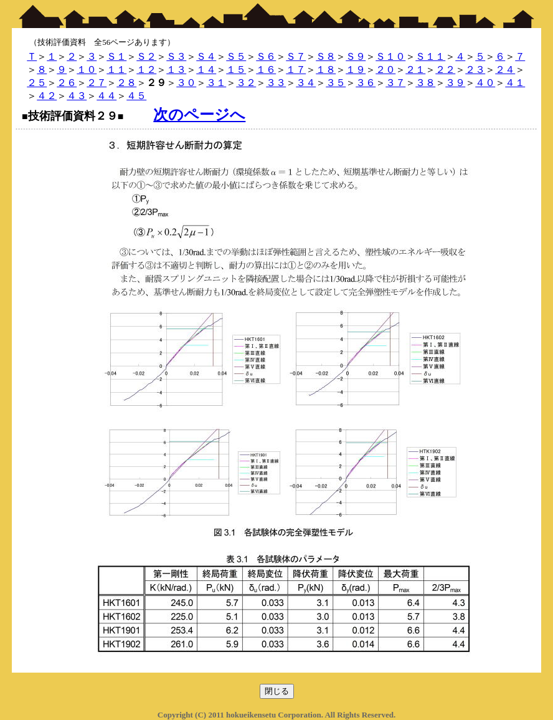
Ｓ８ (326, 56)
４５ (136, 95)
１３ (176, 69)
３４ (306, 82)
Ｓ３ (176, 56)
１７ (296, 69)
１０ (87, 69)
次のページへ (199, 115)
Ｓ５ (236, 56)
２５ (37, 82)
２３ (475, 69)
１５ (236, 69)
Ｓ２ (146, 56)
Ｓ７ (296, 56)
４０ (485, 82)
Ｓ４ (206, 56)
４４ (106, 95)
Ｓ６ (266, 56)
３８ (425, 82)
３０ (186, 82)
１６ (266, 69)
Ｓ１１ (430, 56)
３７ (395, 82)
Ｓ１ (116, 56)
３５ (336, 82)
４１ (515, 82)
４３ (77, 95)
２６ (67, 82)
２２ (445, 69)
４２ (47, 95)
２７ (96, 82)
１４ (206, 69)
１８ (326, 69)
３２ (246, 82)
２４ (505, 69)
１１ (116, 69)
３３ (276, 82)
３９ (455, 82)
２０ (385, 69)
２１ (415, 69)
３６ (366, 82)
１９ (356, 69)
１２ (146, 69)
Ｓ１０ (390, 56)
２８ (126, 82)
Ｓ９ (356, 56)
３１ (216, 82)
